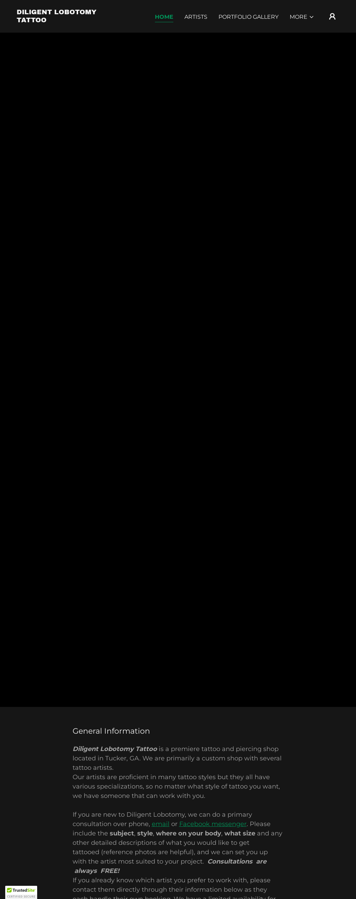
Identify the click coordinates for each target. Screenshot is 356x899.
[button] (302, 17)
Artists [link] (195, 17)
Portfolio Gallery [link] (248, 17)
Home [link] (164, 17)
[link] (62, 20)
